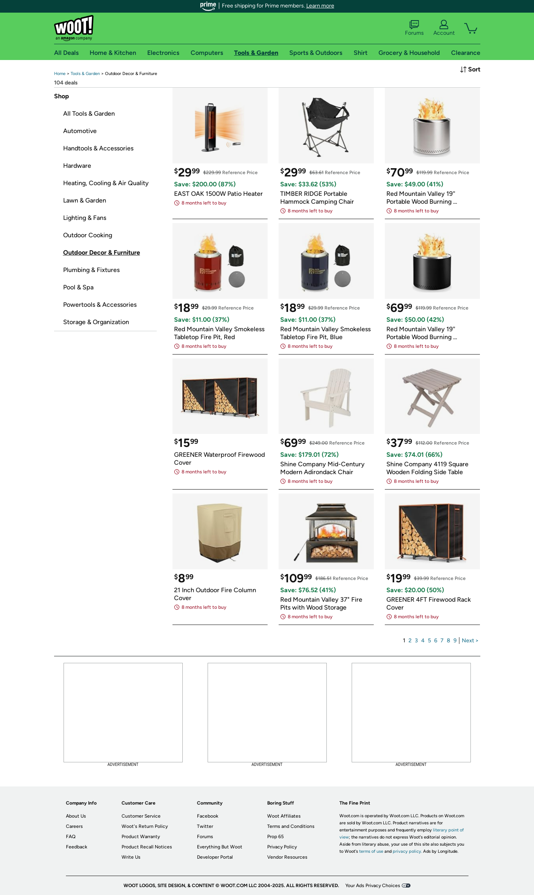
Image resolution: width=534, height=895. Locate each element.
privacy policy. (407, 851)
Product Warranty (141, 836)
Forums (414, 28)
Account (444, 28)
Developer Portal (215, 857)
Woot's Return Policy (145, 826)
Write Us (131, 857)
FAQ (70, 836)
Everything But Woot (219, 847)
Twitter (205, 826)
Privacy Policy (282, 847)
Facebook (207, 816)
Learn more (320, 5)
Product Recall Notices (147, 847)
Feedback (76, 847)
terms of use (371, 851)
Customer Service (141, 816)
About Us (76, 816)
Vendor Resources (287, 857)
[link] (60, 74)
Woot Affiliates (284, 816)
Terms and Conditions (291, 826)
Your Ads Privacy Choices (372, 885)
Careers (74, 826)
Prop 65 (275, 836)
